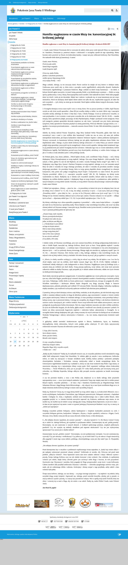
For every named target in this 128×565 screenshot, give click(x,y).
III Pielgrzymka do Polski (18, 76)
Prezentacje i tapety (16, 301)
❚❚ (11, 43)
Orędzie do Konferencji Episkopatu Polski (24, 206)
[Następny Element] (22, 43)
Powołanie (13, 266)
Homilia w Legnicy (17, 134)
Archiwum (12, 314)
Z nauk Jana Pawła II (16, 234)
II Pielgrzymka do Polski (17, 73)
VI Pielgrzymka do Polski (19, 85)
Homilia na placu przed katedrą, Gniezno (24, 142)
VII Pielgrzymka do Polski (18, 219)
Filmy (11, 304)
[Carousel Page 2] (28, 42)
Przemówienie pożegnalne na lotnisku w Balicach (24, 119)
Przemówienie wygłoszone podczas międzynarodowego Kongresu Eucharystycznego (22, 99)
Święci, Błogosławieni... (17, 263)
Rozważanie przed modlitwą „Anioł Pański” (25, 180)
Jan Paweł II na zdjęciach (18, 222)
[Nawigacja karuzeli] (19, 43)
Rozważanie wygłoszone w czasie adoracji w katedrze (24, 176)
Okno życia (13, 317)
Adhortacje (13, 64)
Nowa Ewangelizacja (16, 275)
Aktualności (13, 18)
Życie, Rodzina (48, 18)
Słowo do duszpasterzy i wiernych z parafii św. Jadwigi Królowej (24, 210)
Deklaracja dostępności (19, 2)
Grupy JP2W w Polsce (17, 272)
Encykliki (12, 61)
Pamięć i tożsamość (16, 288)
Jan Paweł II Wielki (15, 58)
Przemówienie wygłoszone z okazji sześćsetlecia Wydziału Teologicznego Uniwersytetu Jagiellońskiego (23, 124)
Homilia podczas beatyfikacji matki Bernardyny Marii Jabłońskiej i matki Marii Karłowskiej (24, 156)
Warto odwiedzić (15, 307)
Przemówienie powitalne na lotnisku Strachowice (22, 89)
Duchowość (13, 250)
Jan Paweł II (26, 18)
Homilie (12, 67)
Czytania (12, 269)
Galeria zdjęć (13, 291)
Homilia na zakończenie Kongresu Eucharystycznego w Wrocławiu (22, 130)
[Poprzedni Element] (16, 43)
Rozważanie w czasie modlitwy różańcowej (25, 200)
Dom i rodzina (14, 256)
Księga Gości (13, 298)
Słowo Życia (13, 279)
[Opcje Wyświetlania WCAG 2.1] (117, 10)
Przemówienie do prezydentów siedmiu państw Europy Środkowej (23, 105)
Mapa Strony (14, 326)
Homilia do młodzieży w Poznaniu (22, 144)
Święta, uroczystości (16, 260)
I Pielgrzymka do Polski (17, 70)
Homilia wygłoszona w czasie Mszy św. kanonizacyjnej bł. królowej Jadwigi (25, 167)
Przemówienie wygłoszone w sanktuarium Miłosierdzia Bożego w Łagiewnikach (24, 109)
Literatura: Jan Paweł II (17, 231)
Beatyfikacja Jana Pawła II (18, 237)
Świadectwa (13, 253)
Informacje (61, 18)
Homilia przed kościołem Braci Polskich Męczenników (23, 138)
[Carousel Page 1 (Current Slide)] (26, 42)
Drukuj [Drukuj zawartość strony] (111, 54)
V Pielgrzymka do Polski (17, 82)
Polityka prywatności (16, 329)
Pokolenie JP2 (14, 225)
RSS (10, 2)
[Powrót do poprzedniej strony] (117, 54)
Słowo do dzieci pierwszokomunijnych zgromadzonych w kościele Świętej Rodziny (25, 196)
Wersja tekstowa (42, 2)
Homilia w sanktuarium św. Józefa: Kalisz (24, 147)
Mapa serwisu (32, 2)
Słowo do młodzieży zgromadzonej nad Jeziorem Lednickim (24, 184)
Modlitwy (12, 247)
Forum (11, 310)
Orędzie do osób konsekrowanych (22, 188)
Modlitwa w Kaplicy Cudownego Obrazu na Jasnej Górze (25, 192)
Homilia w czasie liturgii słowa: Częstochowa (21, 151)
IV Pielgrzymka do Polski (18, 79)
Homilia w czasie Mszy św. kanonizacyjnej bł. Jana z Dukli (24, 172)
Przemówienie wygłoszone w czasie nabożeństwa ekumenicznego (22, 93)
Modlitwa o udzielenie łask (19, 228)
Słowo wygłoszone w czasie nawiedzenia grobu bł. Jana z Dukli (24, 215)
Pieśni (11, 294)
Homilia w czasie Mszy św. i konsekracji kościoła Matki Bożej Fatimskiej (23, 162)
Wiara (36, 18)
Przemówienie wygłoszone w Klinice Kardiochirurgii (22, 114)
